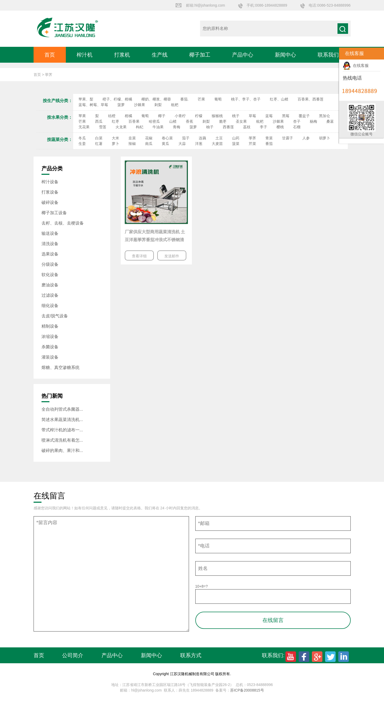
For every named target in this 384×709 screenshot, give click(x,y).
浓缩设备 (49, 336)
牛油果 (158, 127)
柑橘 (128, 116)
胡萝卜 (324, 138)
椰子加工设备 (54, 213)
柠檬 (198, 116)
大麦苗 (217, 143)
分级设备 (49, 264)
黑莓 (285, 116)
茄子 (185, 138)
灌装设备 (49, 357)
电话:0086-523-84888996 (329, 5)
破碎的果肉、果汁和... (62, 450)
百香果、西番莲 (310, 99)
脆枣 (222, 121)
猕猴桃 (217, 116)
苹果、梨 (85, 99)
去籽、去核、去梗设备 (62, 223)
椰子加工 (199, 55)
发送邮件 (171, 256)
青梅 (176, 127)
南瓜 (148, 143)
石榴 (296, 127)
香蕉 (189, 121)
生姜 (82, 143)
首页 (49, 55)
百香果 (134, 121)
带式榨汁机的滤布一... (62, 430)
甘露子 (287, 138)
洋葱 (198, 143)
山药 (235, 138)
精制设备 (49, 326)
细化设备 (49, 305)
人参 (306, 138)
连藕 (202, 138)
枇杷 (174, 105)
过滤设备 (49, 295)
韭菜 (132, 138)
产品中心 (242, 55)
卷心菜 (167, 138)
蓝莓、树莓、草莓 (93, 105)
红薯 (99, 143)
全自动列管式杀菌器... (62, 409)
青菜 (269, 138)
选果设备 (49, 254)
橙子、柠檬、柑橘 (117, 99)
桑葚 (330, 121)
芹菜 (252, 143)
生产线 (160, 55)
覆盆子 (304, 116)
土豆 (219, 138)
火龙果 (121, 127)
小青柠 (180, 116)
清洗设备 (49, 243)
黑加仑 (324, 116)
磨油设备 (49, 285)
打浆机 (122, 55)
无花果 (84, 127)
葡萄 (218, 99)
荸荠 (252, 138)
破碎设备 (49, 202)
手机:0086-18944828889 (267, 5)
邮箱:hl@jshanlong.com (205, 5)
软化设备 (49, 274)
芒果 (201, 99)
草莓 (252, 116)
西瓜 (99, 121)
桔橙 (111, 116)
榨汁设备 (49, 182)
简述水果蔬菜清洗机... (62, 419)
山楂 (173, 121)
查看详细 (139, 256)
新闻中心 (285, 55)
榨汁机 (84, 55)
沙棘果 (139, 105)
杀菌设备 (49, 347)
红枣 (115, 121)
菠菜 (235, 143)
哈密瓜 (154, 121)
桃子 (235, 116)
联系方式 (190, 655)
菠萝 (121, 105)
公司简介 (72, 655)
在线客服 (356, 65)
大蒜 (182, 143)
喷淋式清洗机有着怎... (62, 440)
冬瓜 (82, 138)
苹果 (82, 116)
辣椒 (132, 143)
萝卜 (115, 143)
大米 (115, 138)
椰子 (161, 116)
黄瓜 (165, 143)
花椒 (148, 138)
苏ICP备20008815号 (247, 690)
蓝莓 (269, 116)
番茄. (184, 99)
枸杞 (139, 127)
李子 (263, 127)
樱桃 (280, 127)
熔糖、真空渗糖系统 (60, 367)
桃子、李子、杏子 (246, 99)
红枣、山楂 (279, 99)
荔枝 (247, 127)
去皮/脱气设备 (54, 316)
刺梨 (158, 105)
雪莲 (102, 127)
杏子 (296, 121)
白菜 (99, 138)
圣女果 (241, 121)
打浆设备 (49, 192)
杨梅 (313, 121)
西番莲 (228, 127)
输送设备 (49, 233)
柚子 (210, 127)
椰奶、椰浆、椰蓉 (156, 99)
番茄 (269, 143)
